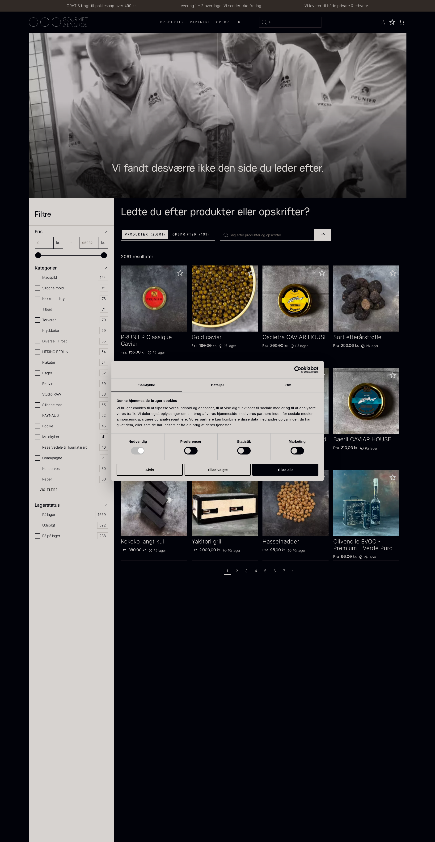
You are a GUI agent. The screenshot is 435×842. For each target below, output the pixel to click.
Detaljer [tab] (217, 385)
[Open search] (290, 22)
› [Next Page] (293, 570)
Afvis (149, 470)
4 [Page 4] (256, 570)
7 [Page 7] (284, 570)
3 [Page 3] (246, 570)
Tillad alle (285, 470)
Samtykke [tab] (146, 385)
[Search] (267, 235)
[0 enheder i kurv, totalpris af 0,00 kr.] (402, 22)
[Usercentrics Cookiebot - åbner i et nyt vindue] (297, 369)
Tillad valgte (217, 470)
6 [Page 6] (275, 570)
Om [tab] (288, 385)
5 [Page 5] (265, 570)
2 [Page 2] (237, 570)
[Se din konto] (383, 22)
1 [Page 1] (227, 570)
